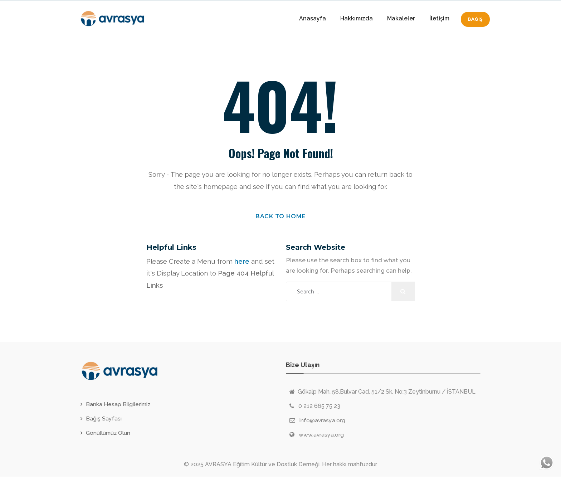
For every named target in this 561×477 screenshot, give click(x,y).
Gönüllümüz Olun (109, 433)
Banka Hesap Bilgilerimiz (118, 404)
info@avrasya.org (322, 420)
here (241, 262)
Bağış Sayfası (104, 418)
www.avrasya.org (321, 435)
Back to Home (280, 216)
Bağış (475, 19)
